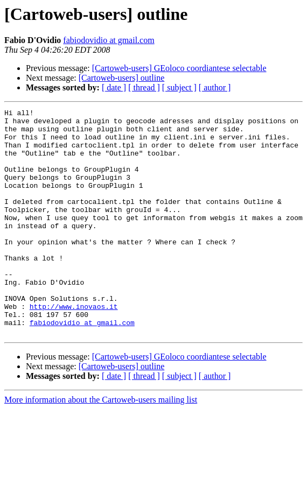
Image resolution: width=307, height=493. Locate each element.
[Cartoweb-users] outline (122, 77)
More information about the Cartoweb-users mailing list (100, 444)
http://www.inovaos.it (74, 346)
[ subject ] (179, 87)
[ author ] (215, 87)
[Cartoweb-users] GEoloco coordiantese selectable (179, 68)
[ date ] (114, 87)
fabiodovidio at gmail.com (108, 40)
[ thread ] (144, 87)
